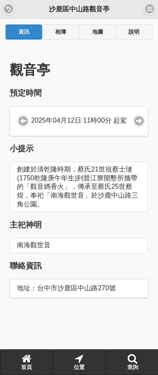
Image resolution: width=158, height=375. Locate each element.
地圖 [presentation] (97, 32)
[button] (8, 9)
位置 (79, 362)
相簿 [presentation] (60, 32)
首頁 (26, 362)
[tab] (23, 32)
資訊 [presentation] (24, 32)
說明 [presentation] (134, 32)
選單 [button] (149, 9)
